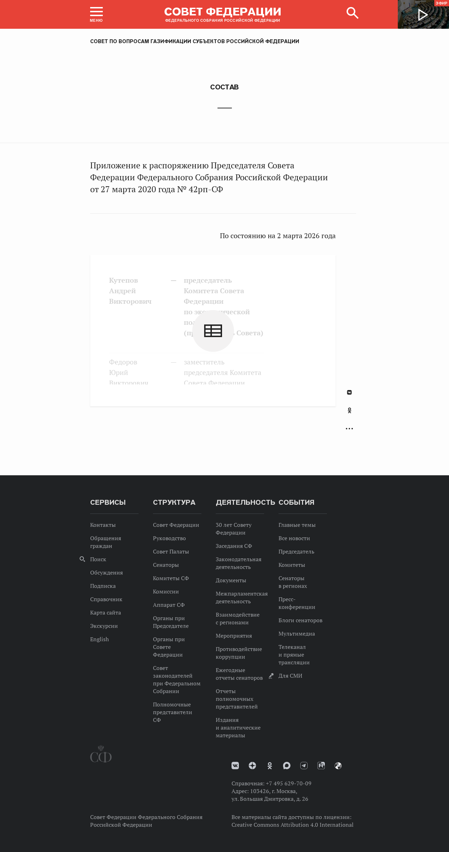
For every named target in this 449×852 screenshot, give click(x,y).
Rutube (321, 765)
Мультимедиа (297, 633)
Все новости (294, 538)
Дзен (252, 765)
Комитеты (292, 564)
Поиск (98, 559)
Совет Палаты (171, 551)
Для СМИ (290, 675)
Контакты (103, 524)
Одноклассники (350, 410)
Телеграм (304, 765)
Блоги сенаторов (300, 620)
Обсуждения (106, 572)
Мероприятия (234, 635)
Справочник (106, 599)
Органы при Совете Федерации (169, 647)
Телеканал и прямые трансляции (294, 654)
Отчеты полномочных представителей (237, 698)
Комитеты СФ (171, 578)
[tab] (349, 414)
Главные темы (297, 524)
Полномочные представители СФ (172, 712)
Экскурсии (104, 625)
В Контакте (349, 392)
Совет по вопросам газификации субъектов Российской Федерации (194, 41)
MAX (286, 765)
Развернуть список (349, 428)
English (99, 639)
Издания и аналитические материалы (238, 727)
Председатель (296, 551)
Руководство (169, 538)
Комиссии (166, 591)
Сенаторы (166, 564)
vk (235, 765)
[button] (96, 14)
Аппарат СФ (169, 604)
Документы (231, 580)
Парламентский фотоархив (338, 765)
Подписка (103, 585)
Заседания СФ (234, 545)
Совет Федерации (176, 524)
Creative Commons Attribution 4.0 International (293, 824)
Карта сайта (105, 612)
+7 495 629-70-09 (288, 783)
